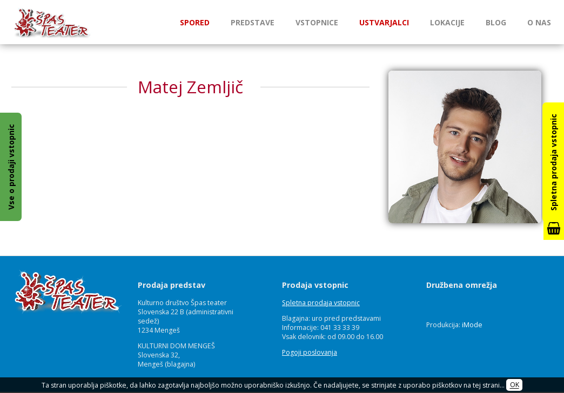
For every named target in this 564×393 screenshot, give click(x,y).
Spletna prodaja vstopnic (321, 302)
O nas (539, 22)
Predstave (252, 22)
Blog (496, 22)
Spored (195, 22)
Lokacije (447, 22)
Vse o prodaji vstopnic (11, 167)
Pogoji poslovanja (309, 352)
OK (514, 385)
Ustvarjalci (384, 22)
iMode (472, 324)
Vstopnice (317, 22)
